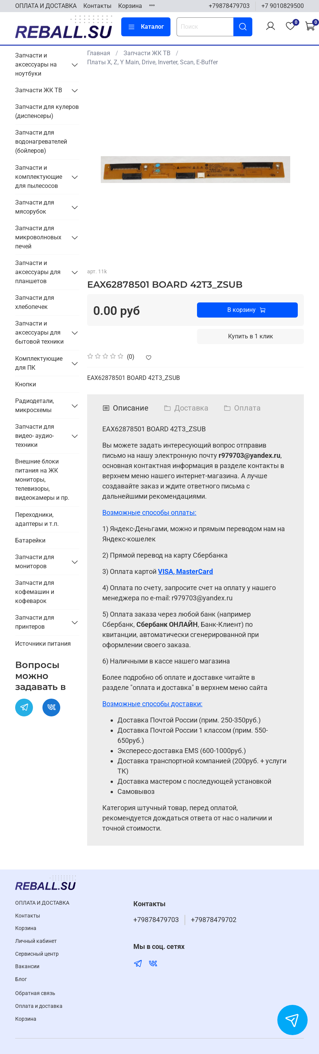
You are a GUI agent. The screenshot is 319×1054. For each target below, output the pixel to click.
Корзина (130, 5)
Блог (21, 979)
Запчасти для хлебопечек (34, 302)
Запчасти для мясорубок (34, 207)
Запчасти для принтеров (34, 622)
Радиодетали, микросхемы (34, 405)
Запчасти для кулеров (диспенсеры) (47, 111)
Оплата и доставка (39, 1006)
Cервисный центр (37, 954)
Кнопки (25, 384)
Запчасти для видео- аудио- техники (34, 435)
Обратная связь (35, 993)
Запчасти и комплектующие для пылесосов (38, 176)
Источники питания (43, 643)
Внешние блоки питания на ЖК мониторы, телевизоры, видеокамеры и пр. (42, 479)
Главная (98, 53)
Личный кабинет (36, 941)
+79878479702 (213, 920)
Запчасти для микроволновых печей (38, 237)
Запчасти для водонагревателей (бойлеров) (41, 141)
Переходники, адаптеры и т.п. (37, 519)
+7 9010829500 (282, 5)
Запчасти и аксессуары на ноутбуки (36, 64)
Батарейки (30, 540)
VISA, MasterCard (185, 571)
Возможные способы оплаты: (149, 512)
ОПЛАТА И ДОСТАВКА (46, 5)
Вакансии (27, 966)
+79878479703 (229, 5)
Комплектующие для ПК (39, 363)
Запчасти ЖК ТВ (147, 53)
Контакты (97, 5)
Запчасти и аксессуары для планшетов (38, 272)
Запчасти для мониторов (34, 561)
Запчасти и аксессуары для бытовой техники (39, 332)
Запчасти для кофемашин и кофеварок (34, 591)
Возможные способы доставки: (152, 704)
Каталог (146, 27)
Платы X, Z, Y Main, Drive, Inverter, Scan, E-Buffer (152, 62)
